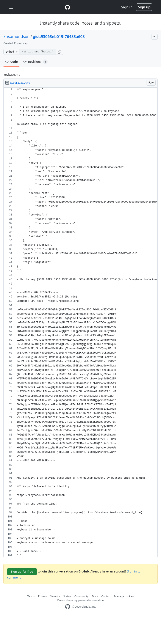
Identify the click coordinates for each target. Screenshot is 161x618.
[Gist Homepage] (67, 7)
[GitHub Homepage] (67, 606)
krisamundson (16, 36)
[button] (59, 52)
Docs (95, 596)
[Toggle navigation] (11, 7)
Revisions (35, 62)
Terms (31, 596)
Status (67, 596)
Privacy (42, 596)
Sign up (144, 7)
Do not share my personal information (80, 600)
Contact (106, 596)
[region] (80, 323)
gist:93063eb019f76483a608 (59, 36)
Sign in (127, 7)
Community (81, 596)
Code (11, 62)
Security (55, 596)
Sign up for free (22, 571)
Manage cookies (124, 596)
